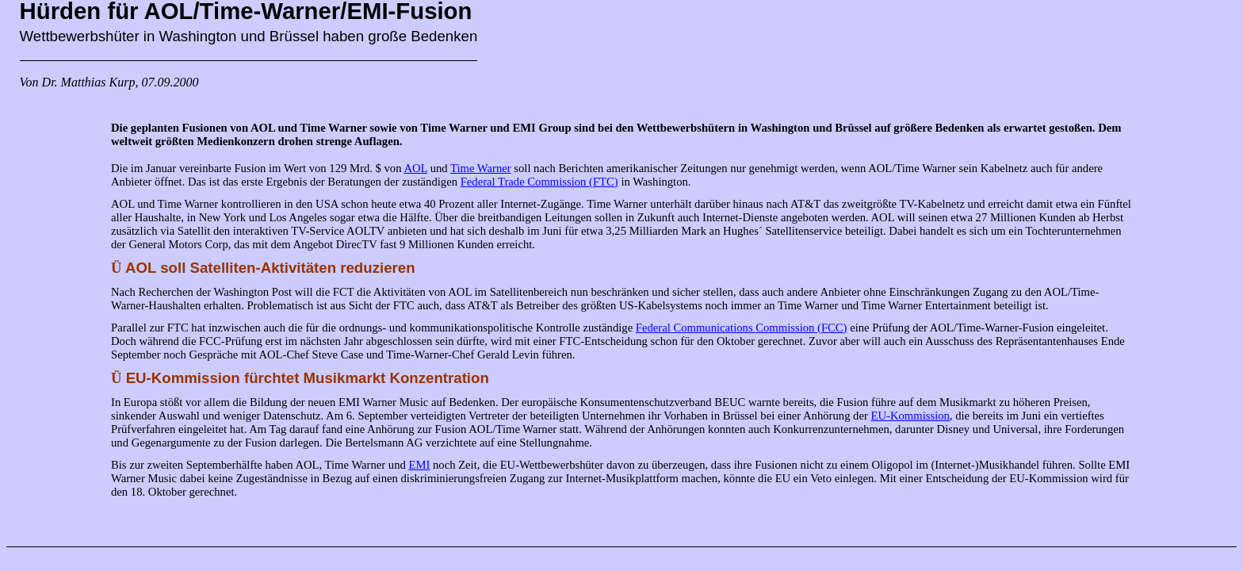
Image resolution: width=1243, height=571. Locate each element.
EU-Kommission (910, 415)
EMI (419, 464)
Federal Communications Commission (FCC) (741, 327)
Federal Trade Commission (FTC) (539, 181)
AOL (415, 168)
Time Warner (480, 168)
